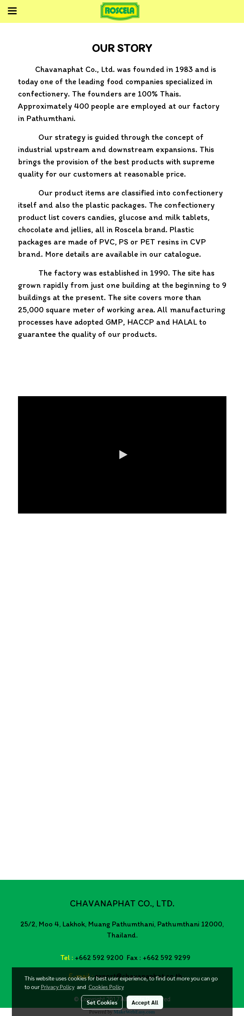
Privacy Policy (57, 986)
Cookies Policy (106, 986)
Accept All (145, 1002)
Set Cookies (102, 1002)
